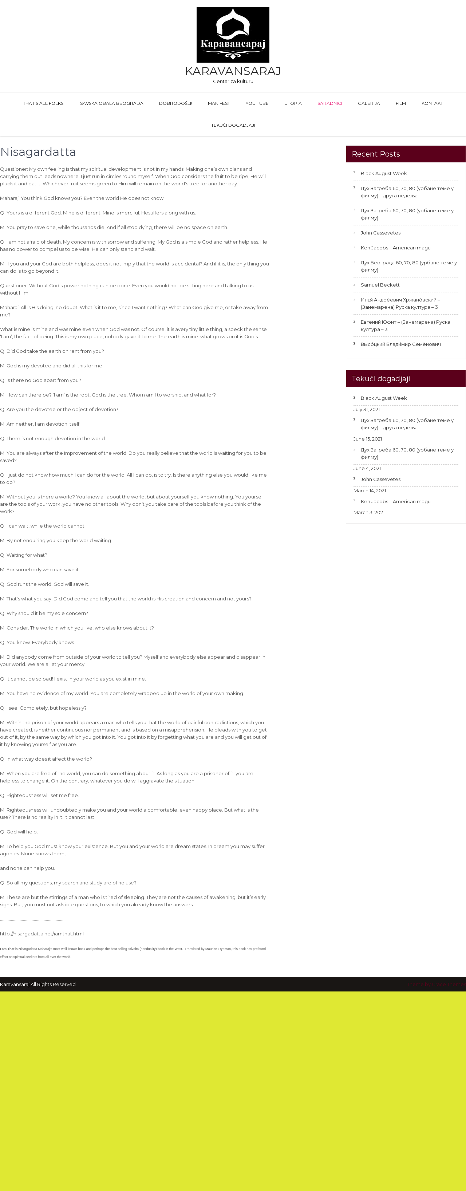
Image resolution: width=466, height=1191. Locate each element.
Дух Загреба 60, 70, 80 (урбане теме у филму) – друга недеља (407, 191)
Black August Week (384, 173)
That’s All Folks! (43, 103)
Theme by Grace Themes (436, 984)
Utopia (293, 103)
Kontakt (432, 103)
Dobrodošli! (175, 103)
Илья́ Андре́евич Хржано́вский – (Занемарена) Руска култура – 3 (400, 303)
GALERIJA (369, 103)
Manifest (219, 103)
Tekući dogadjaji (233, 125)
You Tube (257, 103)
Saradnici (329, 103)
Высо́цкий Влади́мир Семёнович (401, 344)
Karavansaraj (233, 71)
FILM (401, 103)
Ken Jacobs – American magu (396, 248)
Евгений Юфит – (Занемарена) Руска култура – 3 (405, 325)
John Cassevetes (380, 233)
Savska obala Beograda (111, 103)
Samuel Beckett (380, 285)
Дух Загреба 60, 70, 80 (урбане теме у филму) (407, 214)
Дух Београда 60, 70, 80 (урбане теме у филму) (409, 266)
